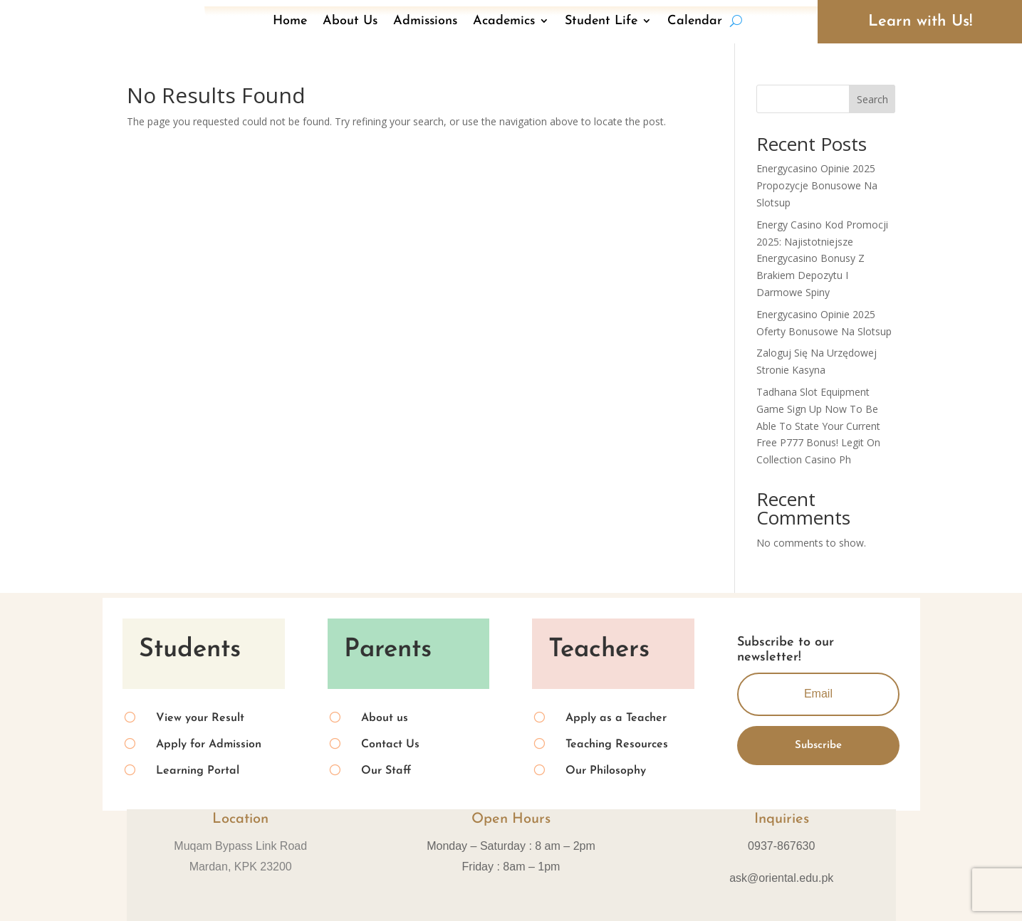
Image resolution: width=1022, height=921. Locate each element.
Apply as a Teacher (616, 718)
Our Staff (386, 771)
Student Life (601, 21)
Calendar (694, 21)
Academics (504, 21)
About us (384, 718)
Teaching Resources (616, 744)
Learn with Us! (920, 22)
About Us (350, 21)
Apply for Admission (208, 744)
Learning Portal (197, 771)
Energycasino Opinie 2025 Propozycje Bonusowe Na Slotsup (816, 185)
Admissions (425, 21)
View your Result (200, 718)
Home (290, 21)
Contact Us (390, 744)
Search (872, 99)
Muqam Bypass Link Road (240, 846)
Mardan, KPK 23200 (240, 867)
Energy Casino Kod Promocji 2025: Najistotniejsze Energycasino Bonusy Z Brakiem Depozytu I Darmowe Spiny (822, 258)
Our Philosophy (605, 771)
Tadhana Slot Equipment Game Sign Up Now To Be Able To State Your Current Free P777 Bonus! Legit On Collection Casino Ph (818, 425)
